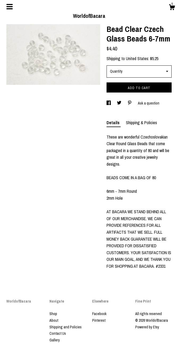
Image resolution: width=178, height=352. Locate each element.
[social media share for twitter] (119, 103)
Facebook (99, 313)
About (53, 320)
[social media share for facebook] (109, 103)
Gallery (54, 340)
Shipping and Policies (65, 327)
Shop (53, 313)
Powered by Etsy (147, 327)
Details (114, 122)
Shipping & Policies (141, 122)
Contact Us (57, 333)
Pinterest (98, 320)
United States (137, 58)
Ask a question (148, 103)
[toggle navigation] (9, 6)
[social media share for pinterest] (130, 103)
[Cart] (172, 8)
